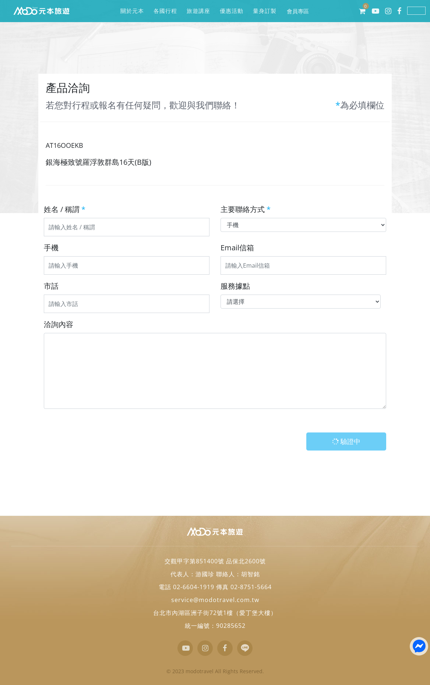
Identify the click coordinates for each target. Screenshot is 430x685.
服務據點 (235, 286)
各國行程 (165, 11)
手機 (51, 248)
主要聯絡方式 (246, 209)
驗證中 (345, 441)
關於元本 (132, 11)
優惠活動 (231, 11)
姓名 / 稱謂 (64, 209)
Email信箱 (237, 248)
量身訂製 (264, 11)
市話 (51, 286)
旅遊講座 (198, 11)
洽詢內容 (58, 324)
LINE (416, 11)
